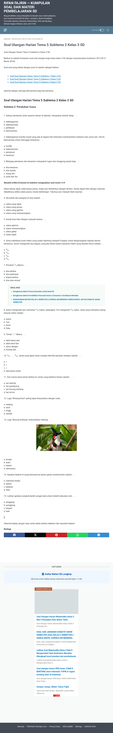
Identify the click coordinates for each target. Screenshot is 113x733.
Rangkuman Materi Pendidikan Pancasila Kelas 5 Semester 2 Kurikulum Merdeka (45, 295)
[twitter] (35, 535)
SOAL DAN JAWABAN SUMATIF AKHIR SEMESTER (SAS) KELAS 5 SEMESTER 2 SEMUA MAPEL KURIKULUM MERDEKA (55, 635)
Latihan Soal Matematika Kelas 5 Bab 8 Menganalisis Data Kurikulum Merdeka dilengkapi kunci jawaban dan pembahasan (56, 653)
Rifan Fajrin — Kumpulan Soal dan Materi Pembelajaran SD (27, 7)
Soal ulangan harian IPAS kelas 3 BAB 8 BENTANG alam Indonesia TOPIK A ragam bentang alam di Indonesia (56, 671)
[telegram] (98, 535)
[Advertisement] (56, 715)
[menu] (7, 30)
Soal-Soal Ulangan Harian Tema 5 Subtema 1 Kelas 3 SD (35, 76)
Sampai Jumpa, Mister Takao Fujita (53, 687)
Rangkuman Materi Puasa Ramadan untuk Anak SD (33, 291)
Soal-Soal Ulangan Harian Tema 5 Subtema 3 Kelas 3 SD (35, 79)
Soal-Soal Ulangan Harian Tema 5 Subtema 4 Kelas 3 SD (35, 82)
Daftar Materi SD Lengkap (58, 574)
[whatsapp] (77, 535)
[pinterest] (56, 535)
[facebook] (14, 535)
